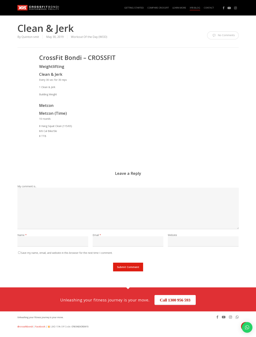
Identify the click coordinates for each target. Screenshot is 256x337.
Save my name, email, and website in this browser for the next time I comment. (67, 252)
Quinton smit (30, 37)
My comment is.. (26, 186)
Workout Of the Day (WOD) (89, 37)
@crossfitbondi (25, 326)
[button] (247, 327)
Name (22, 235)
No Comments (223, 35)
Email (97, 235)
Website (172, 235)
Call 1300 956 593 (175, 300)
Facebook (40, 326)
